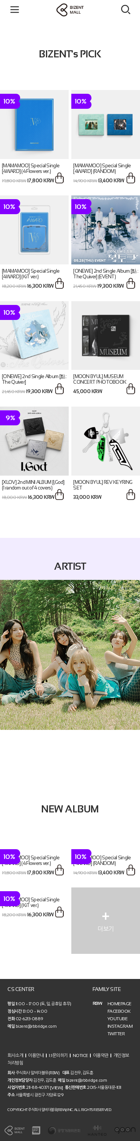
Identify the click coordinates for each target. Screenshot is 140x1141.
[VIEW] (56, 1087)
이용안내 (36, 1055)
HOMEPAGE (119, 1003)
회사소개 (15, 1055)
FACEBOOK (119, 1011)
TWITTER (116, 1033)
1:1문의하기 (58, 1055)
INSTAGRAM (120, 1026)
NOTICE (80, 1055)
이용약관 (101, 1055)
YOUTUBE (118, 1018)
